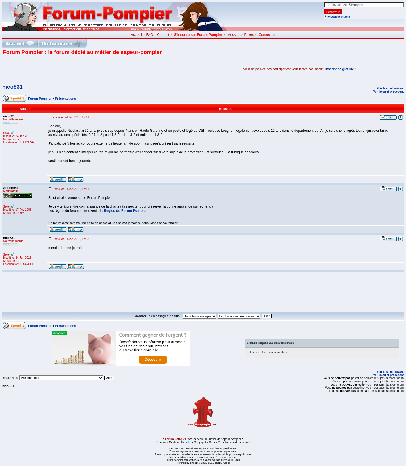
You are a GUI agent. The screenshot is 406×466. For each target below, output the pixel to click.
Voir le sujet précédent (388, 91)
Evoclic (186, 442)
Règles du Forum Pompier (125, 211)
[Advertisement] (70, 69)
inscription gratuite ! (340, 69)
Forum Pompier (39, 98)
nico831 (12, 87)
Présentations (65, 98)
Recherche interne (338, 16)
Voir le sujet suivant (390, 88)
